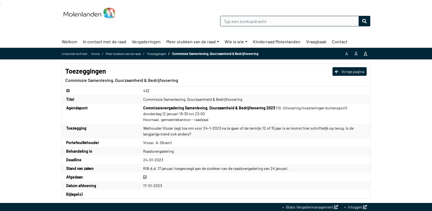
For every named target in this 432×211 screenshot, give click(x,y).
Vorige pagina (349, 71)
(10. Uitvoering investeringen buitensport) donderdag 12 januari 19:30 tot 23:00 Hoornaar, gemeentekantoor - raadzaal (245, 113)
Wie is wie (234, 41)
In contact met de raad (104, 41)
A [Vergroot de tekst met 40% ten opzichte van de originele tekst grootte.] (366, 53)
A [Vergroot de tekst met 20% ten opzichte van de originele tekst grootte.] (356, 53)
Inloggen (357, 207)
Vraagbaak (316, 41)
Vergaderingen (146, 41)
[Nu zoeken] (364, 21)
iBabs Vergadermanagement (311, 207)
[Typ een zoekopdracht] (295, 21)
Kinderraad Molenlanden (277, 41)
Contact (339, 41)
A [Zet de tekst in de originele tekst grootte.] (346, 53)
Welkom (69, 41)
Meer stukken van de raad (191, 41)
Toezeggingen (156, 54)
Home (95, 54)
